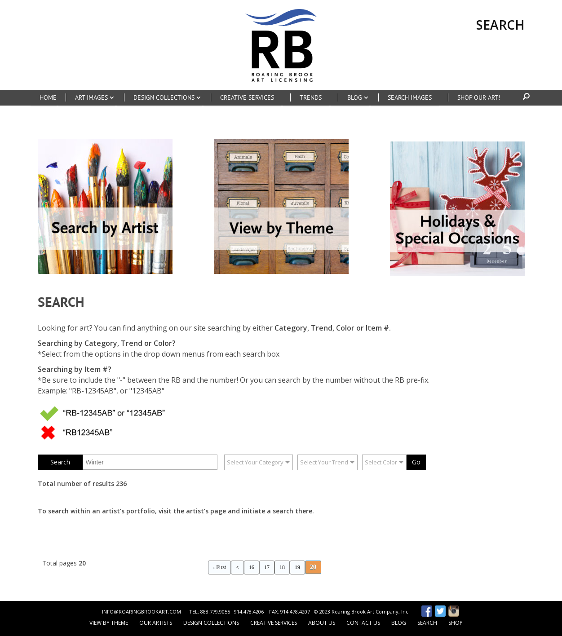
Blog (398, 623)
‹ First (219, 567)
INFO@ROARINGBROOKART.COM (141, 611)
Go (416, 462)
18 (282, 567)
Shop (455, 623)
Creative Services (273, 623)
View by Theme (108, 623)
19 (297, 567)
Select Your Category (255, 462)
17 (267, 567)
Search (427, 623)
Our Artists (155, 623)
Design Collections (211, 623)
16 (251, 567)
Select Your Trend (324, 462)
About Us (321, 623)
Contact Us (363, 623)
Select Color (381, 462)
